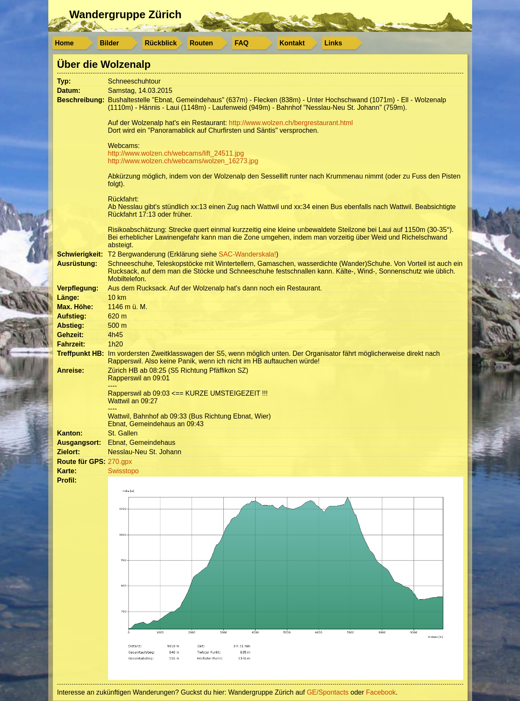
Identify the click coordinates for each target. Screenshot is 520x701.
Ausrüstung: (77, 263)
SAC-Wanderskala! (247, 254)
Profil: (67, 480)
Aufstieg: (71, 316)
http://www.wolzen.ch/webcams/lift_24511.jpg (176, 153)
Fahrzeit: (71, 344)
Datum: (69, 90)
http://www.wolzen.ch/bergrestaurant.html (291, 122)
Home (64, 43)
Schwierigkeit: (80, 254)
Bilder (109, 43)
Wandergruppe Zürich (126, 14)
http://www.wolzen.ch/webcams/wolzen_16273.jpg (183, 161)
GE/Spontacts (328, 692)
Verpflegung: (78, 288)
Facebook (381, 692)
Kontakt (292, 43)
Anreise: (70, 370)
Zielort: (68, 451)
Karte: (67, 471)
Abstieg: (70, 325)
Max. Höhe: (75, 306)
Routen (201, 43)
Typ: (64, 81)
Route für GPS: (81, 461)
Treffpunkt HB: (80, 353)
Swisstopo (123, 471)
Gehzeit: (70, 334)
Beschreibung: (81, 99)
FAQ (242, 43)
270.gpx (120, 461)
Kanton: (70, 433)
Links (333, 43)
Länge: (68, 297)
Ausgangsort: (79, 442)
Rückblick (161, 43)
